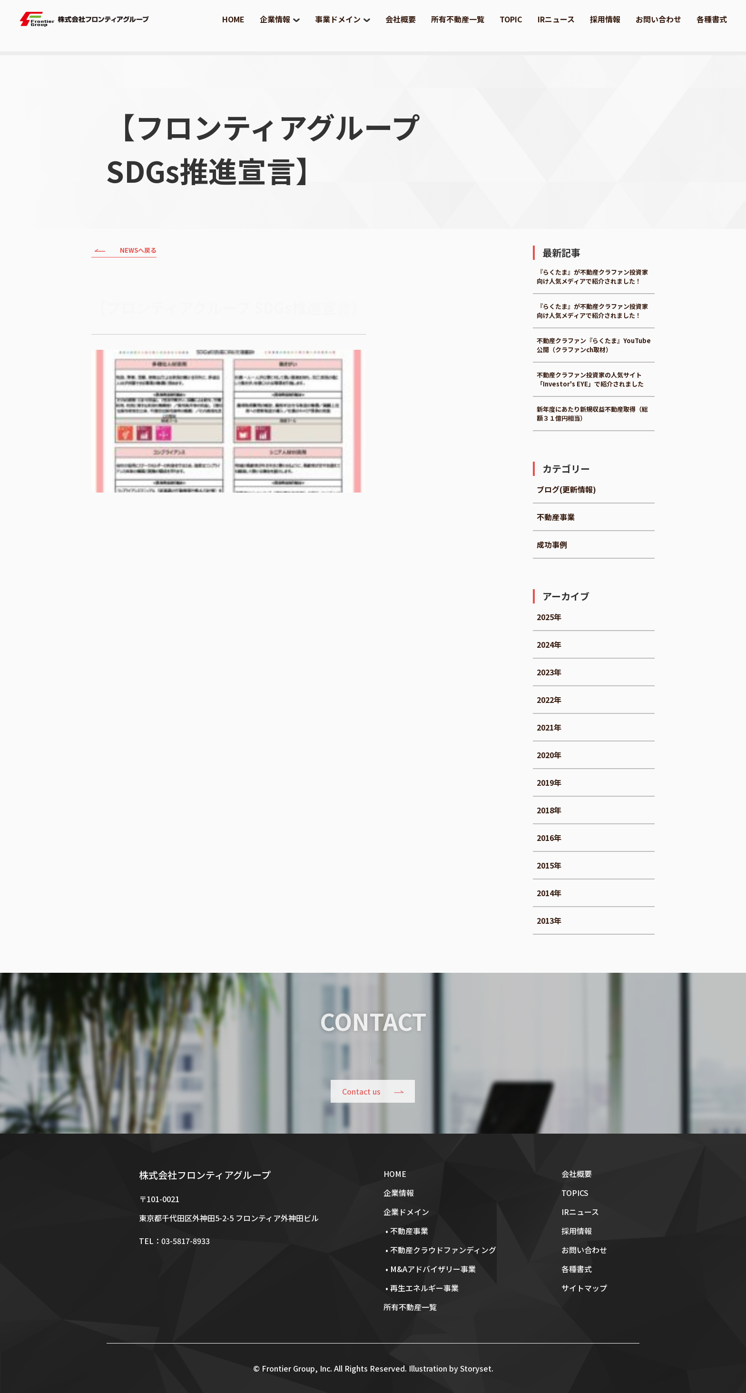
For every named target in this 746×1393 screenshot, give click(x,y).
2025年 (549, 616)
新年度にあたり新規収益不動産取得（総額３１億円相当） (592, 414)
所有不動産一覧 (457, 19)
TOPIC (511, 19)
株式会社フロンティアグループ (205, 1175)
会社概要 (400, 19)
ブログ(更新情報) (566, 489)
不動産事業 (556, 517)
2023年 (549, 672)
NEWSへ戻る (124, 251)
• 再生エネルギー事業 (421, 1288)
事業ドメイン (338, 19)
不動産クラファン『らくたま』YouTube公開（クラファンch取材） (594, 345)
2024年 (549, 644)
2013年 (549, 920)
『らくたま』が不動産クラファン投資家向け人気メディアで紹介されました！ (592, 276)
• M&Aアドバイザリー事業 (429, 1268)
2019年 (549, 782)
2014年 (549, 893)
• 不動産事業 (405, 1230)
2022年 (549, 699)
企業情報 (275, 19)
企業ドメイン (406, 1211)
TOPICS (575, 1192)
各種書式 (712, 19)
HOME (233, 19)
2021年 (549, 727)
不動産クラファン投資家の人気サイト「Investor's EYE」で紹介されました (590, 379)
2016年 (549, 837)
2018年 (549, 810)
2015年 (549, 865)
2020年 (549, 755)
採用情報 (605, 19)
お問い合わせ (658, 19)
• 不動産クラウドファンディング (439, 1249)
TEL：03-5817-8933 (174, 1240)
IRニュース (556, 19)
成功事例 (552, 544)
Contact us (362, 1091)
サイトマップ (584, 1288)
